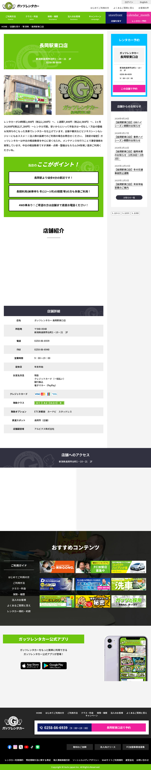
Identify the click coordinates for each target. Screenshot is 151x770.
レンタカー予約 (138, 17)
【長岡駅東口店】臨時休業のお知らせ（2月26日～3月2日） (129, 155)
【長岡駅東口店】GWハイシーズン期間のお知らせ (128, 123)
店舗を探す (115, 17)
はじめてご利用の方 (99, 7)
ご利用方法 (10, 17)
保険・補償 (53, 17)
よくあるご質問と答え (123, 7)
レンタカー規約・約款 (19, 611)
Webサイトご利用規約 (112, 760)
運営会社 (129, 760)
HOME (39, 712)
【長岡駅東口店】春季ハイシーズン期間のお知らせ (129, 138)
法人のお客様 (74, 17)
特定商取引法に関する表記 (38, 760)
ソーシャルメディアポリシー (86, 760)
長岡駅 (136, 213)
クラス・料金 (32, 17)
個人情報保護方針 (61, 760)
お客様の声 (143, 7)
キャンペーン (95, 17)
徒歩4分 (117, 213)
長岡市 (126, 213)
